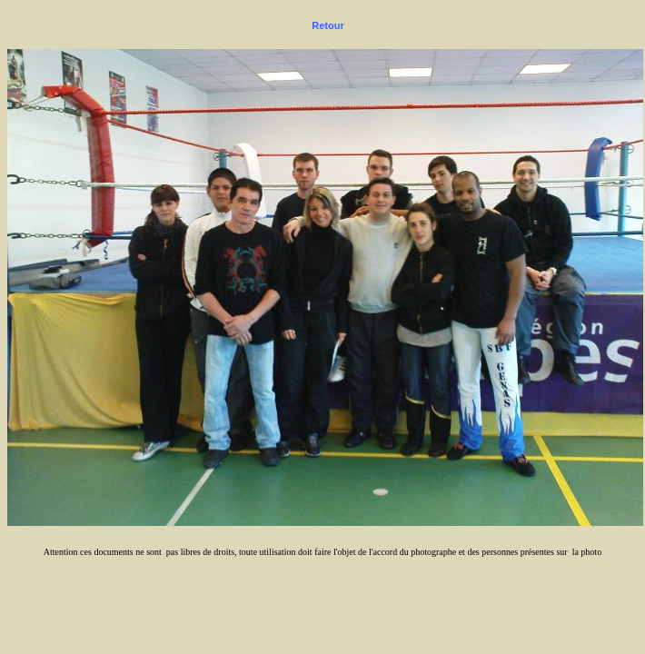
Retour (327, 25)
